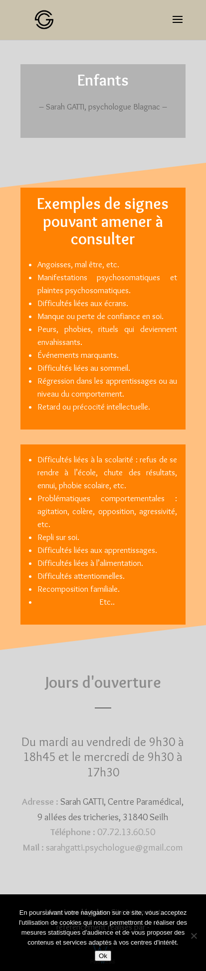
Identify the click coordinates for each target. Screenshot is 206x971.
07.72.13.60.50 (126, 832)
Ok (103, 956)
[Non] (194, 936)
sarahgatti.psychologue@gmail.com (114, 847)
